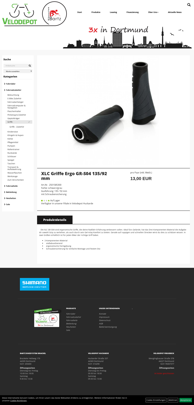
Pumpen (11, 146)
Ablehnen (173, 400)
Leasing (113, 12)
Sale (8, 204)
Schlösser (11, 156)
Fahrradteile (12, 186)
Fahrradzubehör (13, 90)
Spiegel (10, 160)
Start (79, 12)
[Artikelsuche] (189, 5)
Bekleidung (11, 192)
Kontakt (102, 313)
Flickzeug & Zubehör (16, 114)
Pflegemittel (12, 142)
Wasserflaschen (14, 172)
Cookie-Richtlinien (18, 400)
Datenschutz (104, 320)
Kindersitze (12, 131)
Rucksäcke (12, 153)
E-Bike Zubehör (14, 98)
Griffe (10, 122)
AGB (101, 323)
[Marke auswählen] (17, 71)
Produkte (95, 12)
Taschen (11, 163)
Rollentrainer (13, 149)
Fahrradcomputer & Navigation (16, 106)
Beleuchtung (13, 95)
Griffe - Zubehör (17, 126)
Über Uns (153, 12)
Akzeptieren (185, 400)
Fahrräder (10, 83)
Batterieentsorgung (108, 327)
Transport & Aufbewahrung (14, 168)
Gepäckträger (13, 118)
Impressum (104, 317)
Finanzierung (133, 12)
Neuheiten (11, 198)
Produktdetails (54, 220)
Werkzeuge (12, 176)
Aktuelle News (175, 12)
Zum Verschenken (15, 180)
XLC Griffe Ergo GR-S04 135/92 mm (74, 176)
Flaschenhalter (14, 111)
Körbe (10, 138)
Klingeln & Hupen (15, 135)
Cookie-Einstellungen (156, 400)
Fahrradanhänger (15, 102)
